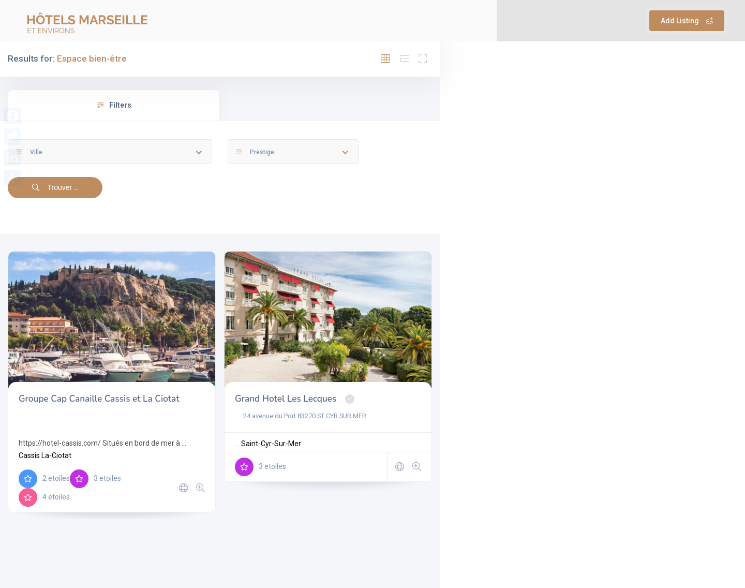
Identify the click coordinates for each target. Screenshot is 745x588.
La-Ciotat (56, 455)
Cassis (29, 455)
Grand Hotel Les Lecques (285, 399)
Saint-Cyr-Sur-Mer (271, 443)
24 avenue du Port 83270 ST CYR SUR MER (300, 416)
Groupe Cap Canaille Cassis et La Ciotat (99, 399)
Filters (114, 105)
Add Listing (687, 21)
